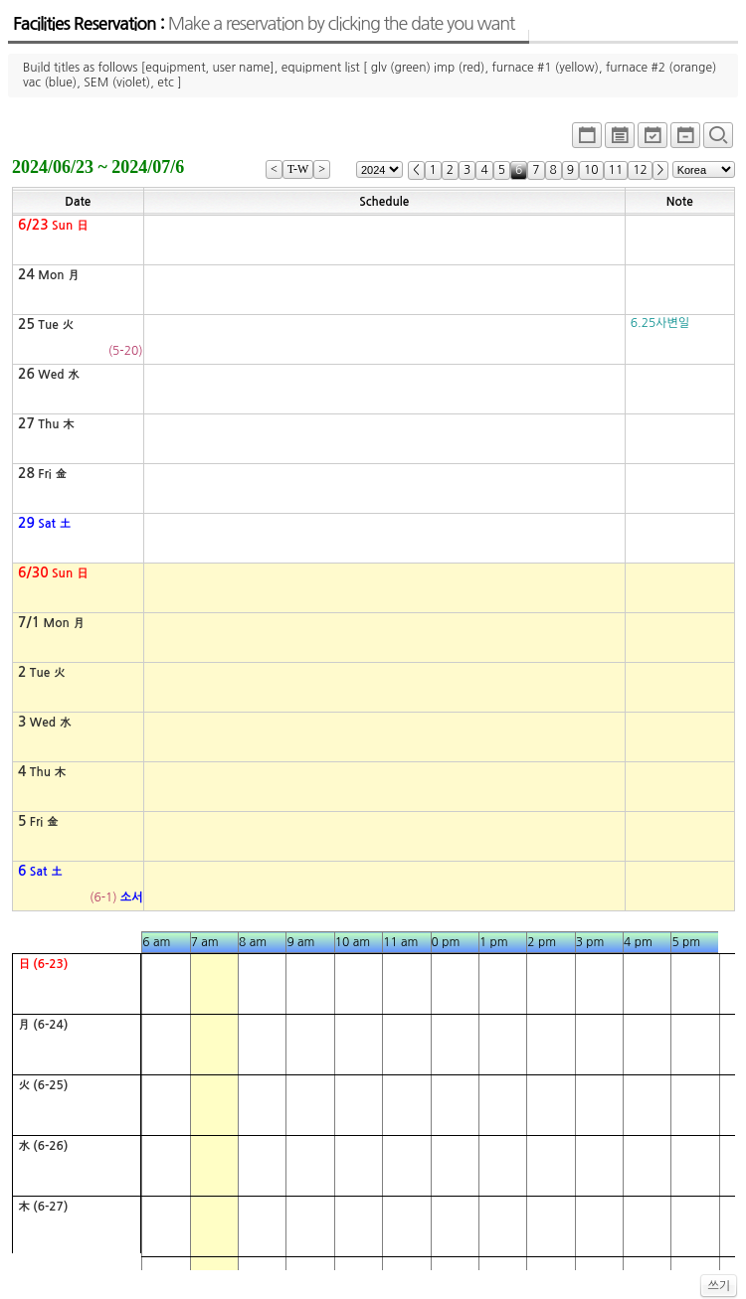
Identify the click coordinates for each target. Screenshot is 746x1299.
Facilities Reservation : (263, 24)
